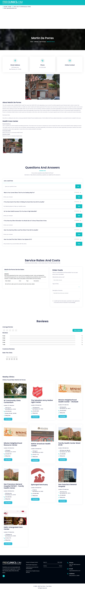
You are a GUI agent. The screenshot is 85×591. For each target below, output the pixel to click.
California (36, 41)
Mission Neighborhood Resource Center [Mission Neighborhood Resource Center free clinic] (13, 444)
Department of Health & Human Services (32, 571)
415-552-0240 (42, 67)
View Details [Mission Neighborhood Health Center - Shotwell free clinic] (62, 416)
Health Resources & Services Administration (32, 568)
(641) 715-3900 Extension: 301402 (24, 6)
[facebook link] (4, 576)
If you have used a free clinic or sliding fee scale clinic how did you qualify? (24, 202)
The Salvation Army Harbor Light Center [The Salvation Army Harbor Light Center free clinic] (42, 401)
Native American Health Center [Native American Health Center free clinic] (40, 445)
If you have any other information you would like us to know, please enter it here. (25, 220)
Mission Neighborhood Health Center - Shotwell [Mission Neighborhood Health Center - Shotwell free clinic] (68, 401)
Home (31, 41)
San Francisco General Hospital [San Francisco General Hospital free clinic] (67, 485)
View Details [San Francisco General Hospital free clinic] (62, 501)
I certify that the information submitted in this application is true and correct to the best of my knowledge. (67, 301)
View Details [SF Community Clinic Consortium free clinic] (8, 419)
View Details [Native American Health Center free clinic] (35, 460)
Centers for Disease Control (32, 562)
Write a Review (77, 330)
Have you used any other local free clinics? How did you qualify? (21, 230)
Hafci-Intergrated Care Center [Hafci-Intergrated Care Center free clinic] (13, 528)
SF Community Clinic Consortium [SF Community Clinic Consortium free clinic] (12, 401)
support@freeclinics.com (11, 8)
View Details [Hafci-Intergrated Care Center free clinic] (8, 543)
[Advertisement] (42, 19)
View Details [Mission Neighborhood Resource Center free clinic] (8, 459)
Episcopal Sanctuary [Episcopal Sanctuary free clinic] (39, 485)
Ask (78, 186)
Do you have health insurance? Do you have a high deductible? (20, 211)
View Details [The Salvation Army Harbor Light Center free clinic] (35, 416)
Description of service (57, 290)
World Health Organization (31, 564)
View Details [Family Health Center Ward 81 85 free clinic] (62, 459)
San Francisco (42, 41)
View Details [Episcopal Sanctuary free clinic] (35, 499)
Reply (79, 196)
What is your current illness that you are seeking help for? (19, 192)
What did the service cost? (58, 277)
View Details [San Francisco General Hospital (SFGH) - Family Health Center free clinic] (8, 502)
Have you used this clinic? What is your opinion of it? (18, 239)
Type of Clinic (56, 283)
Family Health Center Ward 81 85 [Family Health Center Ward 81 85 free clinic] (69, 444)
